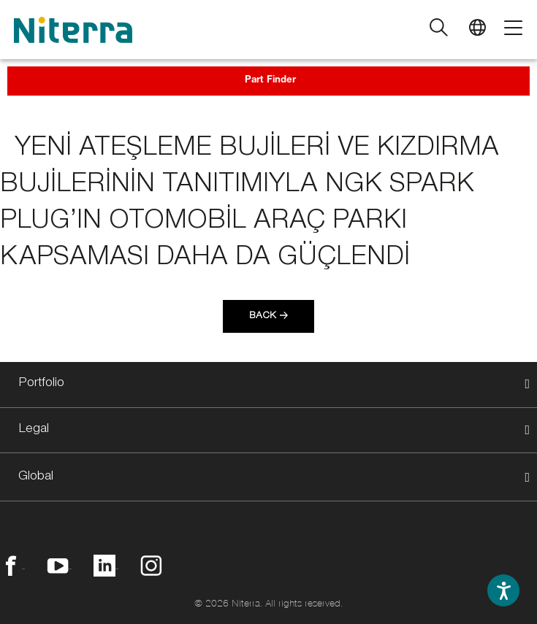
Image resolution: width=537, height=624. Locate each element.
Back (262, 317)
